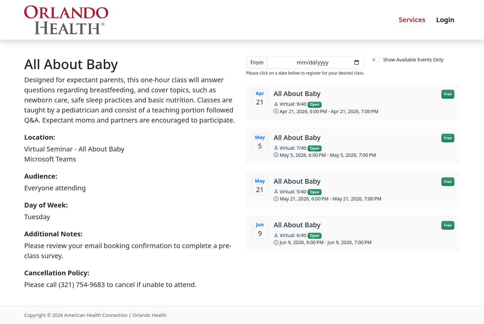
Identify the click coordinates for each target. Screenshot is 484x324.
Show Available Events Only (413, 59)
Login (445, 19)
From (257, 62)
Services (412, 19)
